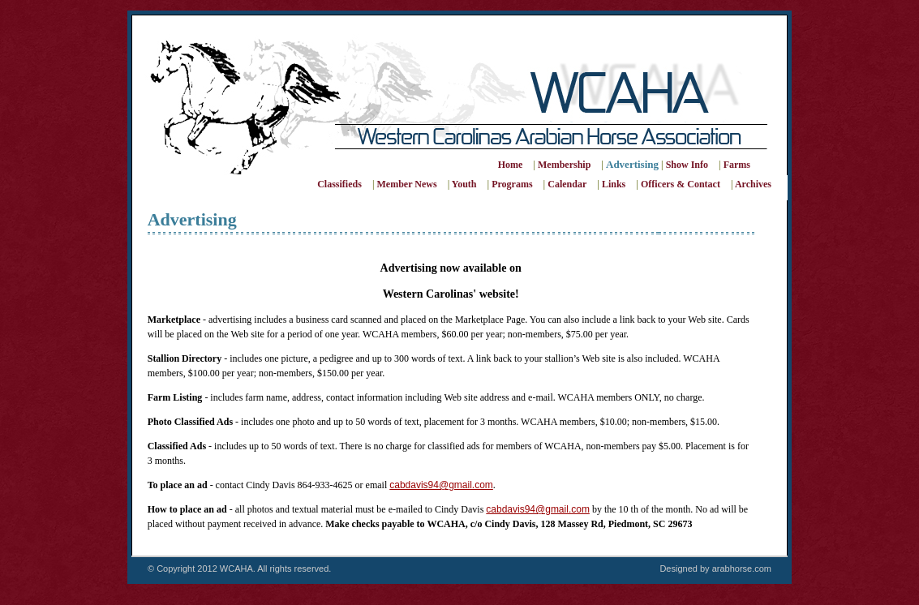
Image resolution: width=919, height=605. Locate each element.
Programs (512, 184)
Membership (565, 164)
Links (613, 184)
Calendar (567, 184)
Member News (407, 184)
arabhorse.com (741, 568)
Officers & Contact (680, 184)
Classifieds (339, 184)
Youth (464, 184)
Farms (737, 164)
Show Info (687, 164)
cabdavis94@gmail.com (441, 485)
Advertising (632, 164)
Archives (753, 184)
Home (510, 164)
